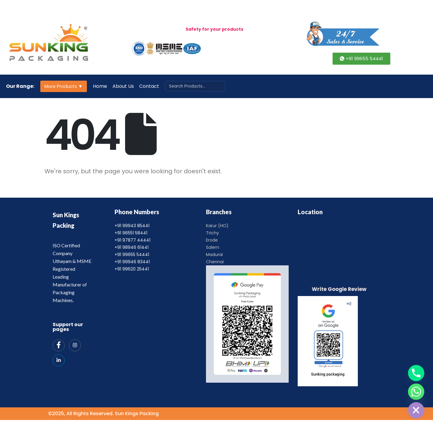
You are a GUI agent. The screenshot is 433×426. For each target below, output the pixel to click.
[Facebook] (59, 345)
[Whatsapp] (416, 392)
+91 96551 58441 (131, 233)
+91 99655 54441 (132, 255)
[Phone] (416, 373)
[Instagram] (75, 345)
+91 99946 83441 (132, 262)
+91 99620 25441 (132, 269)
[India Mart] (59, 360)
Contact (149, 86)
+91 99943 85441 (132, 226)
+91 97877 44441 (132, 240)
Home (100, 86)
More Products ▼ (64, 86)
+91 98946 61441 (132, 247)
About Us (123, 86)
